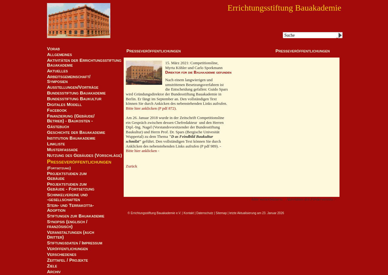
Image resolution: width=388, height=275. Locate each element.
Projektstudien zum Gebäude (67, 176)
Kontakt (189, 213)
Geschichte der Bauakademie (76, 132)
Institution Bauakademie (71, 138)
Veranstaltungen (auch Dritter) (70, 235)
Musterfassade (62, 149)
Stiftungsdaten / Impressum (74, 242)
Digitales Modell (64, 104)
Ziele (52, 265)
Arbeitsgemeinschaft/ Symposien (68, 79)
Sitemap (221, 213)
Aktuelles (57, 70)
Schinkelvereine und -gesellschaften (67, 197)
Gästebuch (58, 126)
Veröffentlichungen (67, 248)
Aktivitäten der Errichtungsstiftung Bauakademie (84, 63)
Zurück (131, 166)
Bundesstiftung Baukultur (74, 98)
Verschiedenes (61, 254)
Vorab (53, 48)
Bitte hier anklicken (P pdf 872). (151, 108)
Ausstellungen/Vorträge (73, 87)
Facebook (57, 110)
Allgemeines (59, 54)
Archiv (54, 271)
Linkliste (56, 143)
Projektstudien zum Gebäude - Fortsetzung (70, 186)
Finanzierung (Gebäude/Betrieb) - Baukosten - (71, 118)
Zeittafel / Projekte (67, 260)
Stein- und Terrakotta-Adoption (70, 208)
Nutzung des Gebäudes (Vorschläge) (84, 155)
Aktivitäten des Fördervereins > (311, 199)
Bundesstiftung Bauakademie (76, 93)
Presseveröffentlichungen (79, 162)
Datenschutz (204, 213)
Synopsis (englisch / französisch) (67, 224)
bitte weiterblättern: (267, 199)
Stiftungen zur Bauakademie (75, 216)
